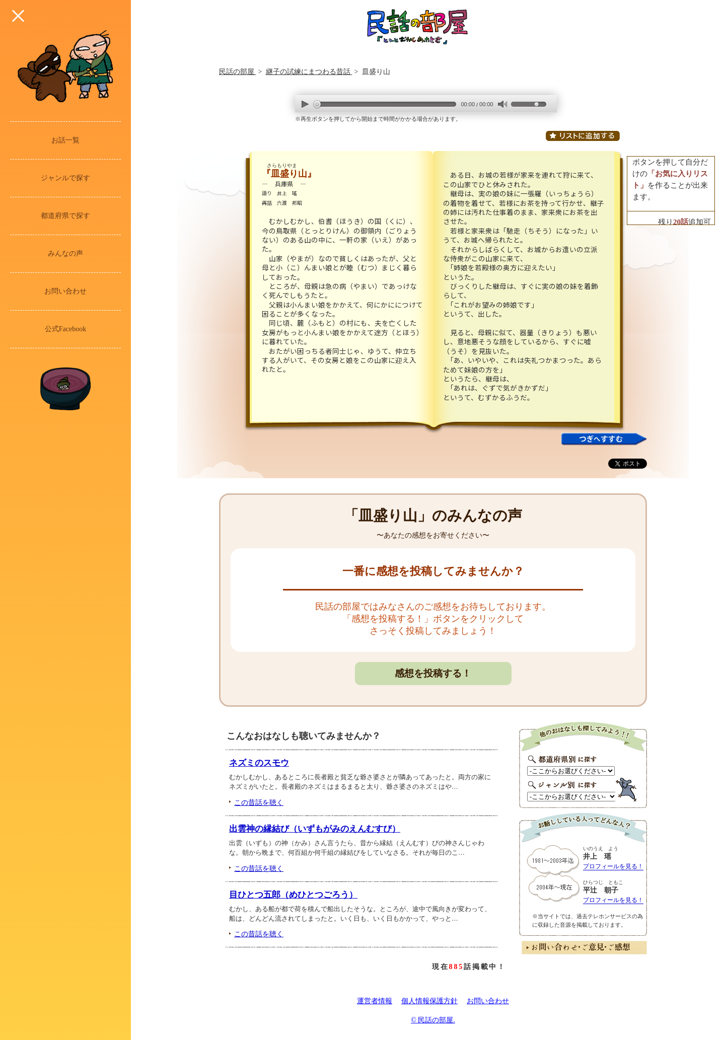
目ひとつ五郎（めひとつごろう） (293, 895)
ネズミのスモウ (259, 763)
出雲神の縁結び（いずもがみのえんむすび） (314, 829)
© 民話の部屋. (433, 1020)
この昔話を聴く (258, 802)
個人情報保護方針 (429, 1001)
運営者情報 (374, 1001)
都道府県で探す (65, 215)
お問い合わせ (65, 291)
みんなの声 (65, 253)
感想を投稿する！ (433, 673)
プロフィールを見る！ (613, 866)
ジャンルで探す (65, 178)
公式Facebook (65, 329)
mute (502, 104)
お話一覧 (65, 140)
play (305, 104)
